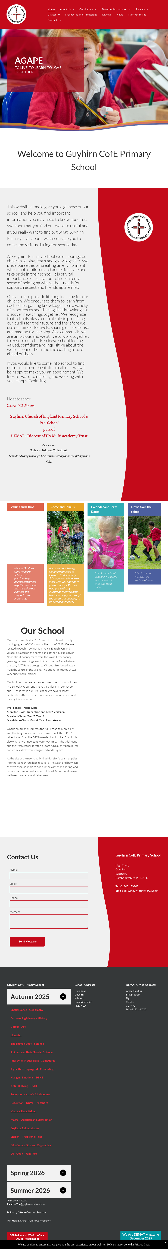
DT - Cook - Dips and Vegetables (31, 1145)
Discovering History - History (29, 1018)
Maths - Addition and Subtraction (31, 1119)
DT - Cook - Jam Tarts (24, 1153)
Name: (14, 869)
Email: (13, 883)
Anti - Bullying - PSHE (24, 1085)
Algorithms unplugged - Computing (32, 1069)
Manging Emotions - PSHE (27, 1077)
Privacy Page (142, 1244)
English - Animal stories (25, 1128)
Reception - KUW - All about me (30, 1094)
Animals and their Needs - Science (32, 1052)
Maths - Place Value (23, 1111)
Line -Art (16, 1035)
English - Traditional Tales (26, 1136)
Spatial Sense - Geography (27, 1009)
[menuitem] (51, 9)
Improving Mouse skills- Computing (33, 1060)
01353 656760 (138, 1009)
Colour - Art (18, 1026)
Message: (15, 912)
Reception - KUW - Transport (29, 1102)
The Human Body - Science (27, 1043)
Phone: (14, 897)
